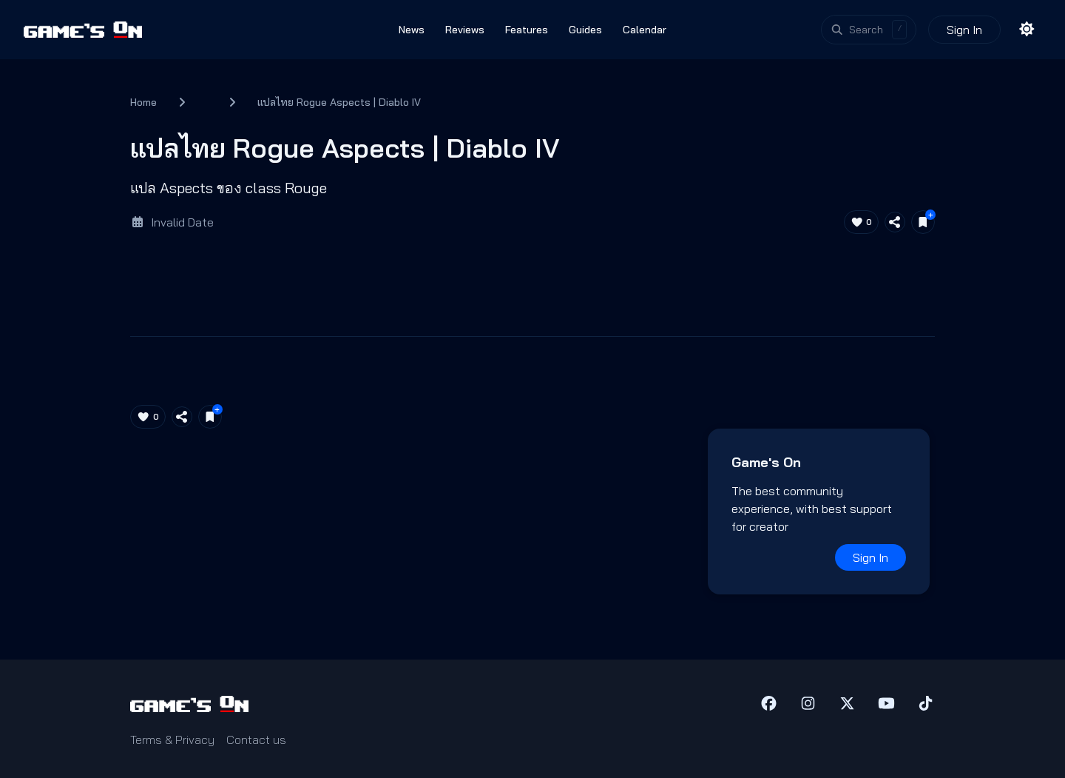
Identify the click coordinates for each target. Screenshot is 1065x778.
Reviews (464, 29)
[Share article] (895, 222)
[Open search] (869, 29)
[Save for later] (923, 222)
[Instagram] (808, 704)
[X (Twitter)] (847, 704)
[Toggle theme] (1026, 29)
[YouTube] (886, 704)
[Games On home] (83, 29)
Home (143, 102)
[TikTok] (925, 704)
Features (526, 29)
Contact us (256, 739)
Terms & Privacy (172, 739)
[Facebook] (769, 704)
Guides (585, 29)
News (412, 29)
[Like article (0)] (861, 222)
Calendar (644, 29)
